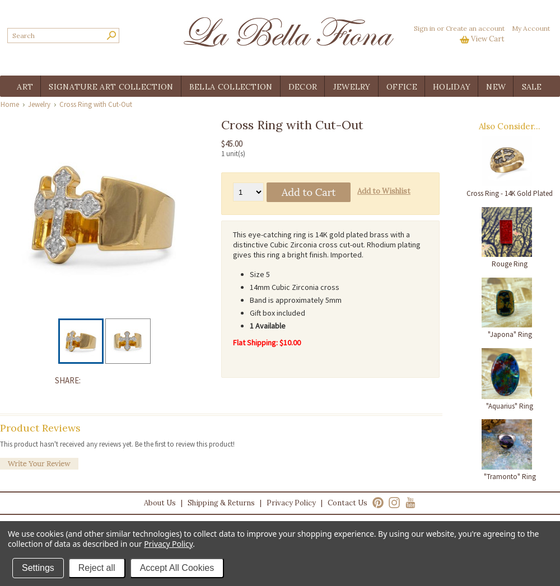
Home (10, 104)
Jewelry (39, 104)
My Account (531, 28)
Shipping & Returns (221, 503)
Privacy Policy (291, 503)
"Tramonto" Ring (510, 476)
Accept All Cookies (177, 568)
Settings (38, 568)
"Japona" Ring (510, 334)
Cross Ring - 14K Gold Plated (509, 193)
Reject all (96, 568)
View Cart (488, 39)
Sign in (424, 28)
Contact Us (347, 503)
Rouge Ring (510, 264)
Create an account (475, 28)
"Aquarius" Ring (509, 406)
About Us (160, 503)
